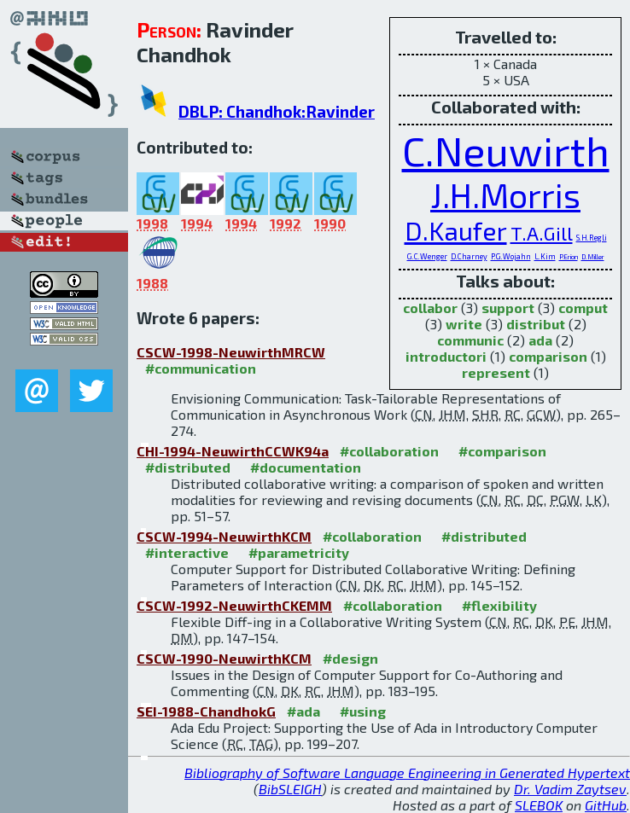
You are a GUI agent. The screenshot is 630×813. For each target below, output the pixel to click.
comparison (548, 356)
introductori (446, 356)
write (464, 324)
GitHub (606, 805)
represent (496, 372)
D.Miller (592, 257)
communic (470, 340)
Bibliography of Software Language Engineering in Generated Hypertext (407, 772)
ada (540, 340)
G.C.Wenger (427, 256)
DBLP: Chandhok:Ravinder (276, 111)
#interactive (187, 552)
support (507, 307)
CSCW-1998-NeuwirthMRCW (231, 352)
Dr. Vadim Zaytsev (570, 789)
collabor (430, 307)
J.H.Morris (505, 195)
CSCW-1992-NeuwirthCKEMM (234, 605)
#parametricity (298, 552)
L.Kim (545, 256)
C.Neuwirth (506, 150)
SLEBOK (539, 805)
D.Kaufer (456, 230)
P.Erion (568, 257)
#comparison (502, 451)
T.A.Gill (541, 233)
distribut (535, 324)
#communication (200, 368)
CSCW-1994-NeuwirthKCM (224, 536)
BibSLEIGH (290, 789)
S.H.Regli (591, 237)
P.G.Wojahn (511, 256)
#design (350, 658)
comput (583, 307)
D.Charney (469, 256)
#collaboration (389, 451)
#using (363, 711)
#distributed (187, 467)
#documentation (305, 467)
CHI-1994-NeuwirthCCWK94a (233, 451)
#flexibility (499, 605)
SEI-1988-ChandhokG (206, 711)
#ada (303, 711)
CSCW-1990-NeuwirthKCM (224, 658)
